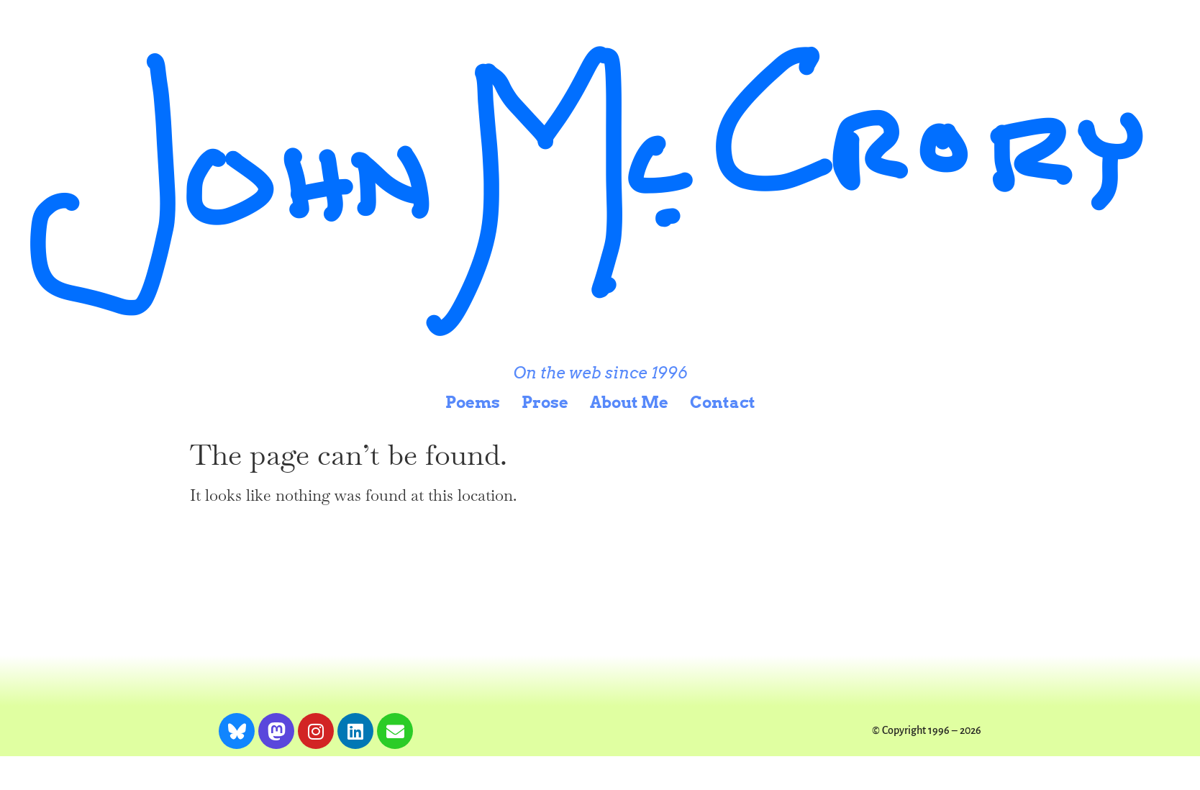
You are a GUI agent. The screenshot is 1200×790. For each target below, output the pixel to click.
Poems (472, 402)
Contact (722, 402)
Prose (545, 402)
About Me (629, 402)
